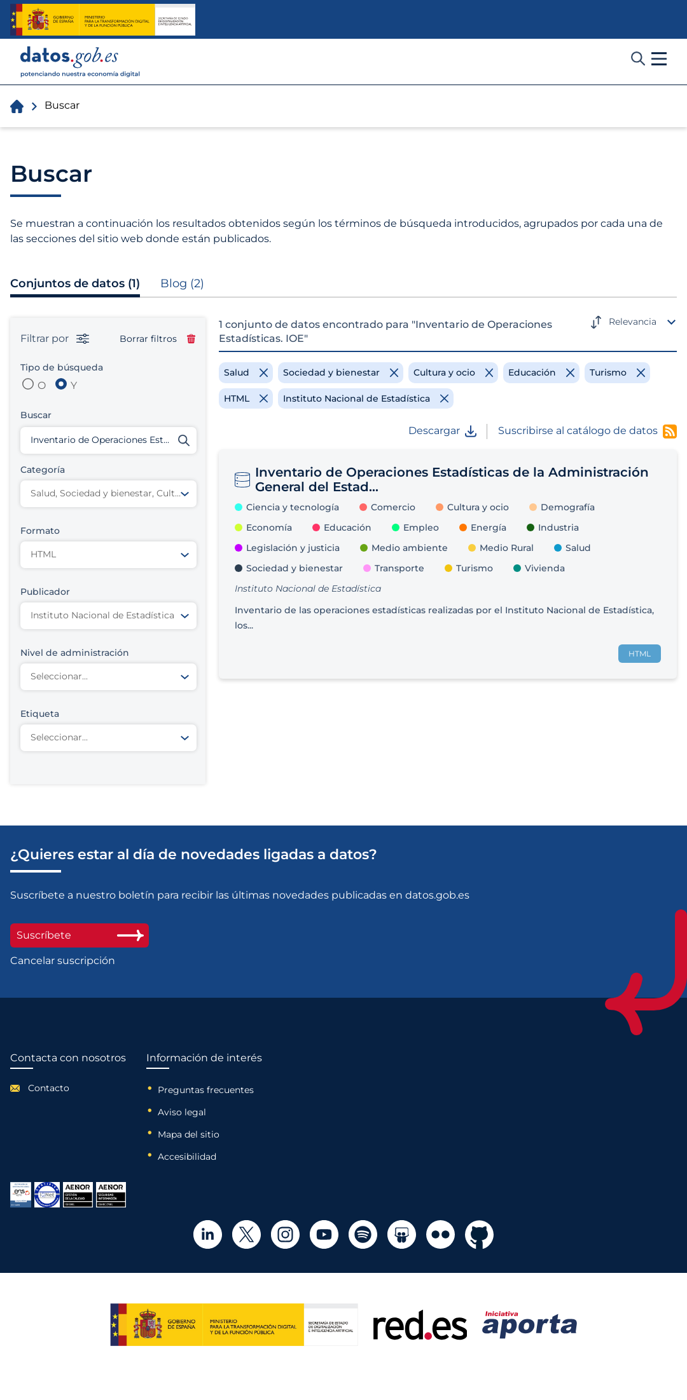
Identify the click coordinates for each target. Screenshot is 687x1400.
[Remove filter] (246, 372)
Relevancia (632, 321)
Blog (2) (182, 283)
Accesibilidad (187, 1156)
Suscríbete (79, 935)
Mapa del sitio (188, 1134)
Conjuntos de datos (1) (75, 283)
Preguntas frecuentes (206, 1090)
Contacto (48, 1088)
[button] (659, 59)
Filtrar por (54, 338)
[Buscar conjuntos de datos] (108, 440)
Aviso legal (182, 1112)
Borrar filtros (157, 339)
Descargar (442, 431)
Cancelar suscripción (62, 961)
